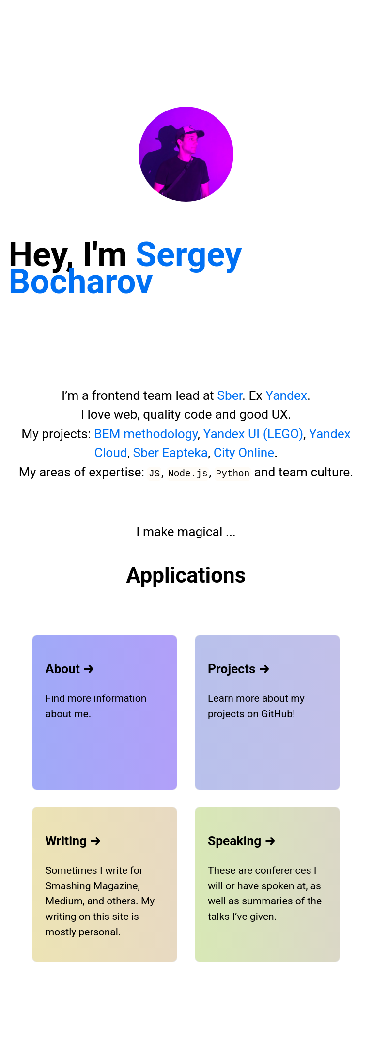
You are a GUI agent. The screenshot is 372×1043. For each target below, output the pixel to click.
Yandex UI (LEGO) (253, 434)
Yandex (286, 395)
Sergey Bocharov (125, 268)
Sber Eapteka (170, 452)
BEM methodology (146, 434)
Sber (229, 395)
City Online (244, 452)
